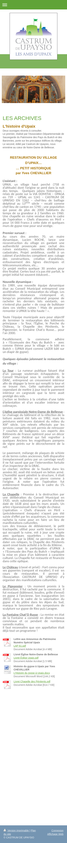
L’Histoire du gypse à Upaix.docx (32, 673)
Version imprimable (16, 830)
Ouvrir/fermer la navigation (33, 5)
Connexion (57, 830)
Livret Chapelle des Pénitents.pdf (32, 681)
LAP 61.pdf (20, 645)
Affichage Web (55, 834)
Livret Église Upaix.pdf (26, 657)
